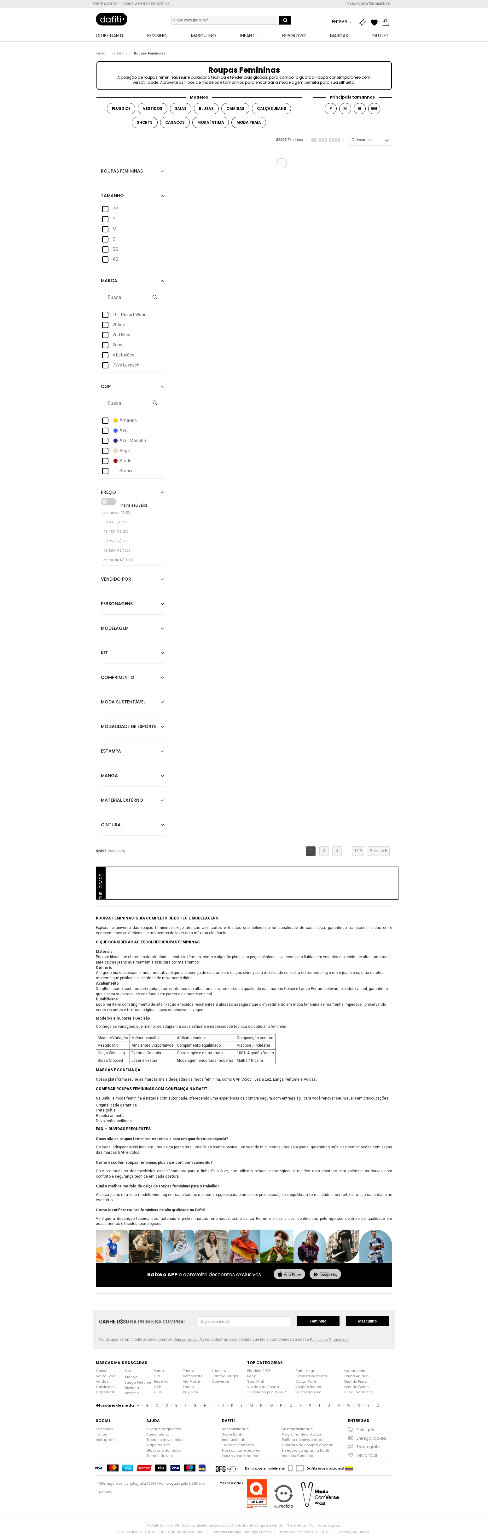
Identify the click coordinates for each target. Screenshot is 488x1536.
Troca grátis (369, 1448)
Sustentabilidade (297, 1430)
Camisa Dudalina (311, 1377)
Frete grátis (367, 1431)
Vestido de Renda (263, 1388)
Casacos (175, 124)
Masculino (367, 1323)
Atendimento (157, 1436)
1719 (358, 852)
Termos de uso (159, 1457)
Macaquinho (355, 1372)
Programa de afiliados (302, 1436)
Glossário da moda (163, 1452)
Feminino (120, 55)
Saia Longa (305, 1372)
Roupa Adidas (356, 1377)
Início (100, 55)
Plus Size (121, 110)
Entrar (340, 21)
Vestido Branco (308, 1388)
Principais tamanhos (352, 98)
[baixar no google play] (325, 1276)
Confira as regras (324, 1526)
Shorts (145, 124)
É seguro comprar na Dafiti (305, 1452)
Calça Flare (305, 1383)
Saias (181, 110)
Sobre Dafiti (232, 1436)
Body (251, 1377)
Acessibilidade (235, 1430)
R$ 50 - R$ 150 (114, 524)
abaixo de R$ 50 (116, 514)
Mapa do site (158, 1446)
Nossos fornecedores (241, 1452)
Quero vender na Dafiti (242, 1457)
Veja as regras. (186, 1342)
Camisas (235, 110)
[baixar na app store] (289, 1276)
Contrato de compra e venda (308, 1446)
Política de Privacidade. (330, 1342)
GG (374, 110)
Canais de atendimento (368, 4)
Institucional (233, 1441)
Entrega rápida (371, 1439)
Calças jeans (271, 110)
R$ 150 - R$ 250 (115, 533)
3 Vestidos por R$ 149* (266, 1393)
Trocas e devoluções (164, 1441)
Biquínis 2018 (258, 1372)
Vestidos (152, 110)
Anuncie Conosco (297, 1457)
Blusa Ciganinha (358, 1393)
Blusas (206, 110)
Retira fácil (367, 1456)
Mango (131, 1378)
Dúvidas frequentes (163, 1430)
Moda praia (248, 124)
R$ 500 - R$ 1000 (116, 552)
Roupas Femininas (150, 55)
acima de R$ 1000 (118, 562)
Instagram (105, 1441)
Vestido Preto (355, 1383)
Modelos (199, 98)
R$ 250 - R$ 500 (115, 543)
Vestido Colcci (356, 1388)
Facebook (104, 1430)
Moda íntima (210, 124)
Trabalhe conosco (238, 1446)
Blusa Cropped (308, 1393)
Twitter (101, 1436)
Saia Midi (255, 1383)
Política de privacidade (302, 1441)
